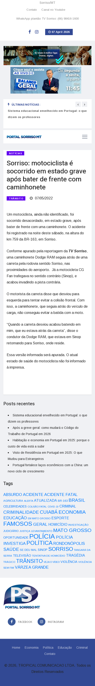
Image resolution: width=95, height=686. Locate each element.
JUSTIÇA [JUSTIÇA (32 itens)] (25, 531)
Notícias (15, 153)
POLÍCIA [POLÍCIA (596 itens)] (42, 536)
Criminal (82, 647)
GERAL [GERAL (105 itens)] (40, 524)
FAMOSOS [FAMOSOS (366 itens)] (17, 523)
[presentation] (78, 104)
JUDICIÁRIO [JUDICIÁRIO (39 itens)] (11, 531)
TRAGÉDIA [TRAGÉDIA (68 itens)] (75, 555)
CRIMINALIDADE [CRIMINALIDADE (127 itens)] (21, 512)
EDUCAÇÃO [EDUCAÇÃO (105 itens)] (15, 518)
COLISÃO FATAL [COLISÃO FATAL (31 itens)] (37, 506)
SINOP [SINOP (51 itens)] (42, 550)
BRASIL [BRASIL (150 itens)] (77, 500)
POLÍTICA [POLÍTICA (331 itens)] (39, 543)
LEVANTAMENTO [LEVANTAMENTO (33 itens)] (41, 531)
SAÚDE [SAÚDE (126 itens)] (11, 549)
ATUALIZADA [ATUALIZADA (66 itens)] (45, 500)
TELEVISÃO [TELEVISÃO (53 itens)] (22, 555)
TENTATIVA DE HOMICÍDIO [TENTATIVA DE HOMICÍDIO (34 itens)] (48, 555)
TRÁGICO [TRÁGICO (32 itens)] (9, 562)
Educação (65, 647)
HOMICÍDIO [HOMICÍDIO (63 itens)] (57, 524)
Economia (31, 647)
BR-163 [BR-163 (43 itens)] (63, 500)
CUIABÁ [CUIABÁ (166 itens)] (49, 512)
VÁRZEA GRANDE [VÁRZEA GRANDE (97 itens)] (32, 567)
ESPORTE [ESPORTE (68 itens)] (60, 518)
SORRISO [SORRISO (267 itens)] (60, 549)
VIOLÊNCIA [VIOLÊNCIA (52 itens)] (69, 562)
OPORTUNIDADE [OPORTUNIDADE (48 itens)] (15, 537)
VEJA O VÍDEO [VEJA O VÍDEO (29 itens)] (52, 562)
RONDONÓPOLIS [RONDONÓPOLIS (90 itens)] (69, 543)
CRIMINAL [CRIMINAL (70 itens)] (67, 506)
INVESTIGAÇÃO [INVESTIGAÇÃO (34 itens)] (78, 524)
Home (16, 647)
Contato (31, 9)
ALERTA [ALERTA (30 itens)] (28, 500)
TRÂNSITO (16, 198)
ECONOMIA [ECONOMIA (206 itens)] (72, 512)
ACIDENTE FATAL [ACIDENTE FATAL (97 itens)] (61, 494)
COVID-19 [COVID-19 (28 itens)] (53, 506)
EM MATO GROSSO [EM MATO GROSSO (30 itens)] (39, 518)
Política (48, 647)
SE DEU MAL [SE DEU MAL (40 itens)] (28, 550)
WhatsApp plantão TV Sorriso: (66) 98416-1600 (47, 18)
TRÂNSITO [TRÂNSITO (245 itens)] (29, 561)
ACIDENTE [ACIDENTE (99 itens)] (33, 494)
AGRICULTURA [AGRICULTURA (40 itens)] (13, 500)
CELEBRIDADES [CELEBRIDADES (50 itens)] (15, 506)
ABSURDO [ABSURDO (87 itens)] (12, 494)
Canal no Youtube (53, 9)
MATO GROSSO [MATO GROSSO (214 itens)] (72, 530)
